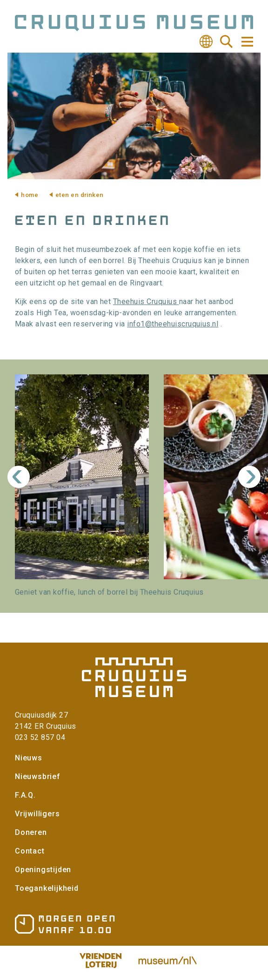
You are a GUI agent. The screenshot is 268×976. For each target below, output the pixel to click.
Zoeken (226, 41)
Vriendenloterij (100, 960)
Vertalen (206, 41)
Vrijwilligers (37, 813)
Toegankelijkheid (47, 888)
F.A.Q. (25, 795)
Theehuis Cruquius (146, 301)
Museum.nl (167, 960)
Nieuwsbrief (37, 776)
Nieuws (28, 757)
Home (29, 194)
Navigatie (246, 42)
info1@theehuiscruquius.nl (172, 323)
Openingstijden (43, 869)
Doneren (31, 832)
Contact (30, 851)
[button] (82, 476)
